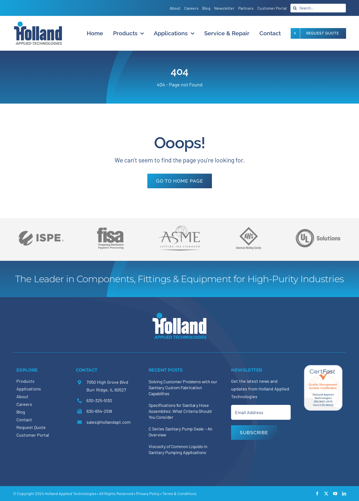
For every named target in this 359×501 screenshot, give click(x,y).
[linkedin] (344, 494)
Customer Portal (32, 435)
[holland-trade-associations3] (248, 229)
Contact (24, 419)
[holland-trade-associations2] (179, 227)
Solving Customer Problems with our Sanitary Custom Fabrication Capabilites (183, 387)
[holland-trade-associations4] (110, 229)
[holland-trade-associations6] (41, 225)
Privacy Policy (148, 493)
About (22, 396)
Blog (20, 412)
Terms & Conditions (179, 493)
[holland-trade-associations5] (318, 225)
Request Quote (31, 427)
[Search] (294, 8)
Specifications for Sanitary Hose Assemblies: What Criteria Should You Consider (180, 411)
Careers (24, 404)
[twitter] (326, 494)
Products (25, 381)
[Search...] (318, 8)
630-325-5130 (99, 400)
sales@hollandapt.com (108, 422)
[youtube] (335, 494)
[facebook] (317, 494)
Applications (28, 388)
